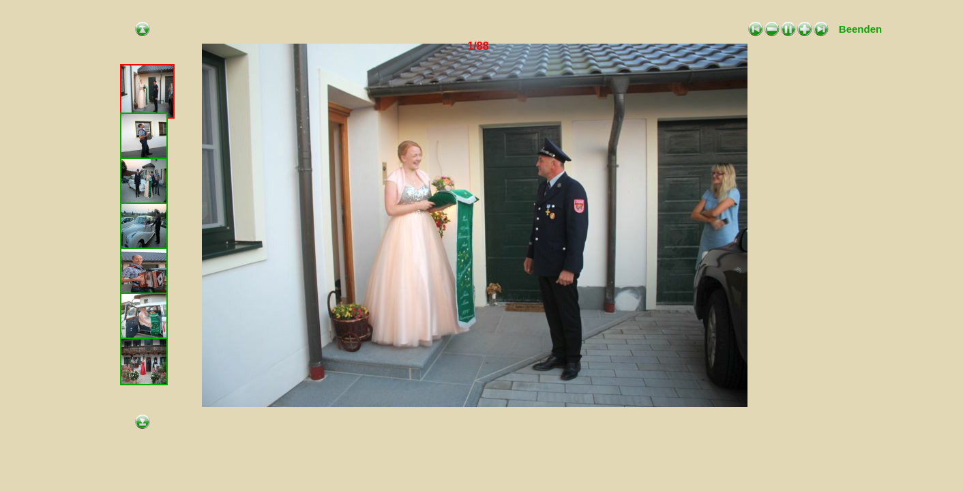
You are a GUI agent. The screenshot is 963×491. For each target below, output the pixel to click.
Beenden (860, 29)
